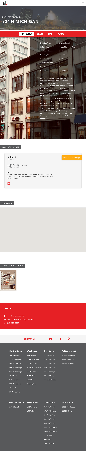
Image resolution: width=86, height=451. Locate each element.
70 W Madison (14, 392)
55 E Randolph (49, 372)
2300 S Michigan (50, 431)
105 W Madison (15, 364)
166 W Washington (16, 372)
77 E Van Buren (50, 380)
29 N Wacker (32, 355)
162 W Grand (32, 407)
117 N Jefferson (33, 360)
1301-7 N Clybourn (69, 407)
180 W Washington (16, 368)
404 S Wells (13, 388)
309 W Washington (34, 368)
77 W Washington (16, 360)
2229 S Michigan (50, 427)
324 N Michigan (50, 376)
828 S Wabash (49, 423)
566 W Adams (32, 364)
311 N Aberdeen (68, 360)
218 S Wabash (49, 360)
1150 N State (67, 411)
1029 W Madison (68, 355)
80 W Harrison (49, 415)
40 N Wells (13, 376)
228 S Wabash (49, 368)
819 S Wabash (49, 407)
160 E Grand (14, 407)
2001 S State (49, 443)
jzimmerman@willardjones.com (20, 319)
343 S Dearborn (15, 380)
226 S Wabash (49, 364)
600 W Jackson (32, 372)
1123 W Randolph (69, 364)
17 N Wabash (49, 355)
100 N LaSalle (14, 355)
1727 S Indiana (50, 411)
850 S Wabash (49, 419)
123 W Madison (15, 384)
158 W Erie (31, 411)
